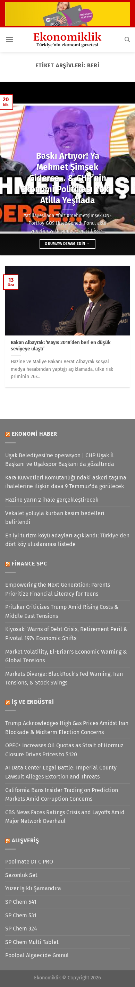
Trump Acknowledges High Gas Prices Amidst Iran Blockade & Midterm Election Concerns (66, 727)
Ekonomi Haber (34, 434)
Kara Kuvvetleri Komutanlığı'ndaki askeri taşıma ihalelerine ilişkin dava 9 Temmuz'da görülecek (65, 482)
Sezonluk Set (21, 875)
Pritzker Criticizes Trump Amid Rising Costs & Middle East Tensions (61, 611)
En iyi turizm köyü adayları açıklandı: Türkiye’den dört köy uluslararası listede (67, 540)
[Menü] (9, 39)
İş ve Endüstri (33, 702)
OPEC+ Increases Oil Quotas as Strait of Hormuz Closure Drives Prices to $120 (64, 750)
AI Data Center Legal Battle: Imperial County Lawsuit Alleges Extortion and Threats (61, 772)
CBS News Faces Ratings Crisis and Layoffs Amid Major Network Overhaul (65, 817)
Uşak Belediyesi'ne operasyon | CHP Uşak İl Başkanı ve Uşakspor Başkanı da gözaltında (59, 460)
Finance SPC (29, 563)
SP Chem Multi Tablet (32, 942)
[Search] (127, 39)
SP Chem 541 (20, 902)
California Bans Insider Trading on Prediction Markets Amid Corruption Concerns (61, 794)
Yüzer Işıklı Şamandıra (33, 888)
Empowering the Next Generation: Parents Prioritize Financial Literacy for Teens (57, 589)
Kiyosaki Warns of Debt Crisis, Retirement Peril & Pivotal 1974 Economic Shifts (66, 633)
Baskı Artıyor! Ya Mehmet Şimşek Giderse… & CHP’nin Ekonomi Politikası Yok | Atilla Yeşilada (67, 178)
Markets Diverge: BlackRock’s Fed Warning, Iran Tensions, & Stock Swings (64, 678)
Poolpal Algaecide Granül (37, 955)
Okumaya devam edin (67, 244)
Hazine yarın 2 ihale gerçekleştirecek (51, 499)
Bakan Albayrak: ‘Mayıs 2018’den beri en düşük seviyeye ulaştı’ (61, 346)
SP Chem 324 (21, 928)
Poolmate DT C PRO (29, 861)
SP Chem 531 (20, 915)
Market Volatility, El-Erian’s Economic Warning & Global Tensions (66, 656)
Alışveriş (25, 840)
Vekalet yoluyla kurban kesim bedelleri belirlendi (54, 518)
